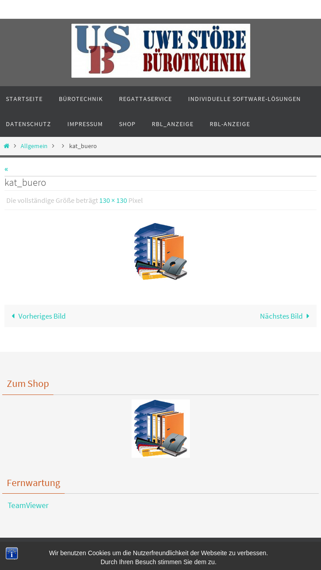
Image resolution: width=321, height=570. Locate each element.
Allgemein (34, 146)
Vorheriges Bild (37, 316)
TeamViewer (25, 505)
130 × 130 (113, 200)
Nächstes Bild (286, 316)
